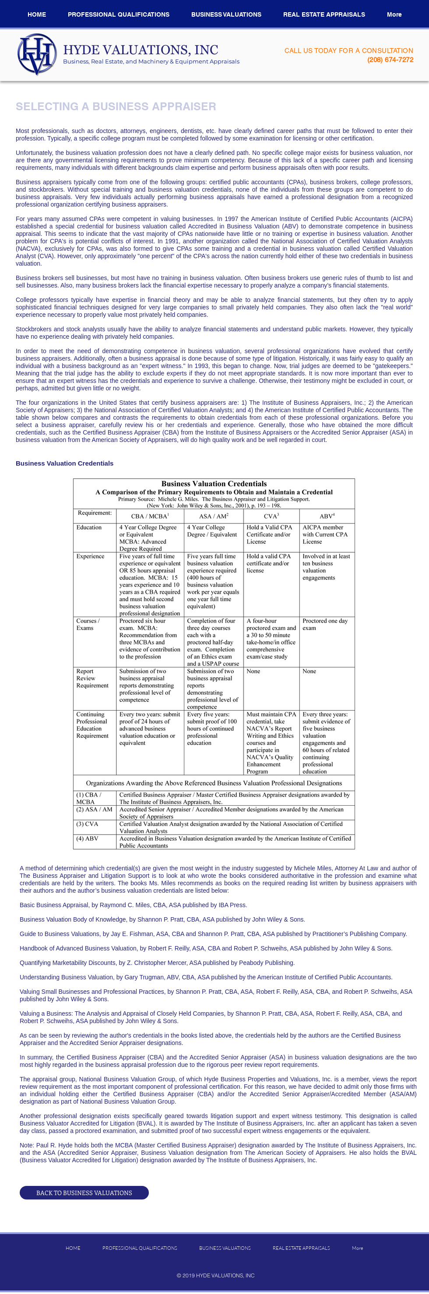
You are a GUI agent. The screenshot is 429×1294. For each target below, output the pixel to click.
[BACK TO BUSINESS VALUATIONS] (84, 1192)
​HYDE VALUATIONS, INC (140, 53)
